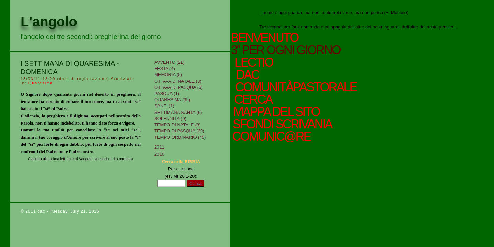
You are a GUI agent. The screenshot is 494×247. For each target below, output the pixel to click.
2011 (159, 147)
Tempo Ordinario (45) (180, 137)
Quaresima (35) (172, 99)
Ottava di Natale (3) (177, 81)
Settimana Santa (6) (178, 112)
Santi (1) (164, 105)
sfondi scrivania (281, 124)
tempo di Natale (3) (177, 124)
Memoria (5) (168, 74)
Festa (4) (164, 68)
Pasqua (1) (166, 93)
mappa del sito (276, 112)
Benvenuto (264, 38)
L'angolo (49, 21)
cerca (252, 99)
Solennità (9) (170, 118)
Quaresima (40, 83)
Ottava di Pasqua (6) (178, 87)
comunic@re (271, 136)
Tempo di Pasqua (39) (179, 130)
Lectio (255, 62)
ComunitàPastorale (295, 87)
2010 (159, 154)
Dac (247, 75)
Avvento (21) (169, 62)
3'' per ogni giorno (285, 50)
